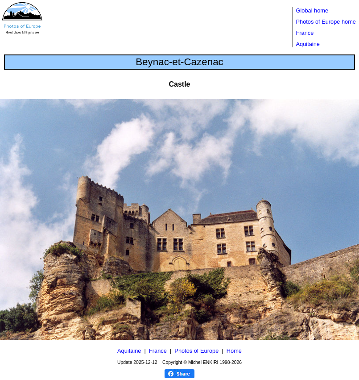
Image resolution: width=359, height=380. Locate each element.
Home (234, 350)
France (305, 32)
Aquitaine (308, 44)
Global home (312, 10)
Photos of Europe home (326, 21)
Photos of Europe (196, 350)
